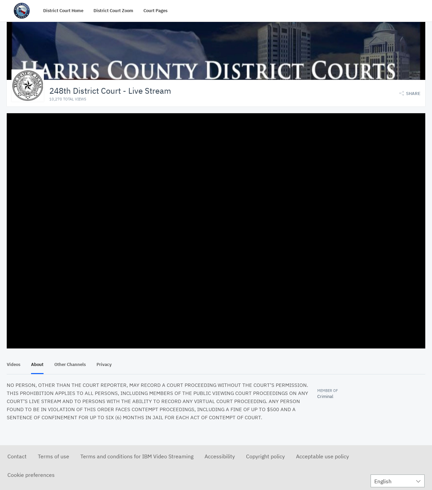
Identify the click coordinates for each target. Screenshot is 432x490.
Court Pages (155, 10)
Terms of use (53, 456)
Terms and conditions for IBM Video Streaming (136, 456)
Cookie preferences (31, 474)
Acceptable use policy (322, 456)
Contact (17, 456)
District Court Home (63, 10)
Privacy (104, 364)
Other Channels (70, 364)
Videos (13, 364)
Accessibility (220, 456)
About (37, 364)
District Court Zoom (113, 10)
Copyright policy (265, 456)
